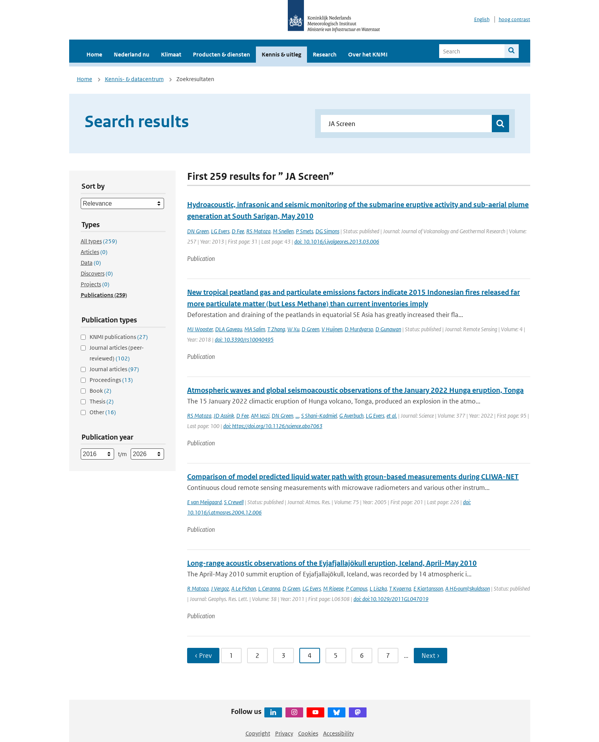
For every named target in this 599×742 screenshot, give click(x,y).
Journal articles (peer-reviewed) (117, 353)
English (481, 19)
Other (103, 412)
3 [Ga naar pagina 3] (283, 655)
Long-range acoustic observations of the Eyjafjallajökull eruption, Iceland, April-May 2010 (332, 563)
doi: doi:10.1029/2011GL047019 (390, 599)
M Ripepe (333, 588)
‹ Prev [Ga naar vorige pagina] (203, 655)
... (297, 415)
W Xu (293, 329)
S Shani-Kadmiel (319, 415)
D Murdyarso (359, 329)
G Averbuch (351, 415)
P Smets (304, 231)
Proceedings (111, 379)
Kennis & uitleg (281, 54)
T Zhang (276, 329)
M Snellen (283, 231)
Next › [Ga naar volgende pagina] (430, 655)
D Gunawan (388, 329)
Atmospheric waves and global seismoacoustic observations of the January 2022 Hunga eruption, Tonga (355, 390)
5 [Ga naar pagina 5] (336, 655)
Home (94, 54)
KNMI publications (119, 336)
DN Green (198, 231)
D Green (310, 329)
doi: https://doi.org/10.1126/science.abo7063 (272, 426)
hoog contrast (514, 19)
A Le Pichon (243, 588)
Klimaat (171, 54)
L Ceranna (269, 588)
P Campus (356, 588)
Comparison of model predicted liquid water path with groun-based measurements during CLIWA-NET (353, 476)
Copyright (258, 733)
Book (100, 390)
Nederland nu (131, 54)
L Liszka (378, 588)
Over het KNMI (368, 54)
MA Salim (254, 329)
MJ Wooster (200, 329)
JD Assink (224, 415)
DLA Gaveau (228, 329)
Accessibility (338, 733)
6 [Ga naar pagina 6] (362, 655)
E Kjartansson (428, 588)
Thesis (102, 401)
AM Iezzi (260, 415)
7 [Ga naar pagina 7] (388, 655)
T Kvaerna (400, 588)
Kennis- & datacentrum (134, 79)
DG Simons (327, 231)
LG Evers (220, 231)
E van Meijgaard (204, 502)
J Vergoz (220, 588)
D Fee (238, 231)
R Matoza (198, 588)
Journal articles (114, 369)
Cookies (308, 733)
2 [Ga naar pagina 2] (257, 655)
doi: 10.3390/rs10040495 (244, 339)
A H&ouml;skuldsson (467, 588)
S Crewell (234, 502)
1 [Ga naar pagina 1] (231, 655)
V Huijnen (332, 329)
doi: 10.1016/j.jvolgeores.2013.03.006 (336, 241)
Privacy (284, 733)
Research (325, 54)
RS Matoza (258, 231)
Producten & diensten (221, 54)
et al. (392, 415)
